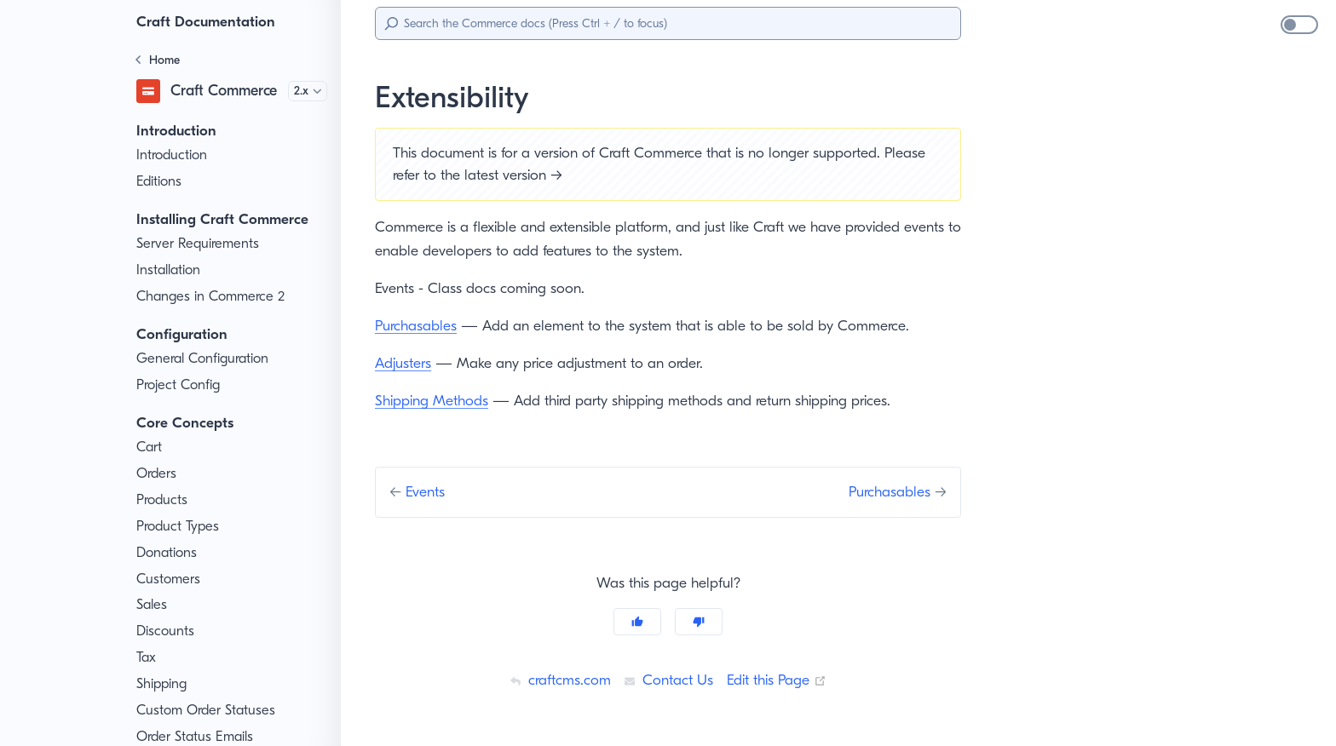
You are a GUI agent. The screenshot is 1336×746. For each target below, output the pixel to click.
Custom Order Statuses (209, 710)
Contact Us (666, 679)
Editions (161, 181)
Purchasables (419, 325)
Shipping (163, 683)
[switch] (1299, 24)
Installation (169, 270)
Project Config (180, 385)
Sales (153, 604)
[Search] (668, 23)
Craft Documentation (209, 21)
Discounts (167, 631)
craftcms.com (555, 679)
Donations (167, 552)
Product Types (181, 526)
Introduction (173, 155)
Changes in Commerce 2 (213, 296)
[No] (699, 621)
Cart (149, 447)
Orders (157, 473)
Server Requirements (202, 243)
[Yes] (637, 621)
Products (164, 500)
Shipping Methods (433, 400)
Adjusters (405, 362)
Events (430, 491)
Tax (147, 657)
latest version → (570, 174)
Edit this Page (779, 679)
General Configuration (205, 358)
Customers (170, 579)
